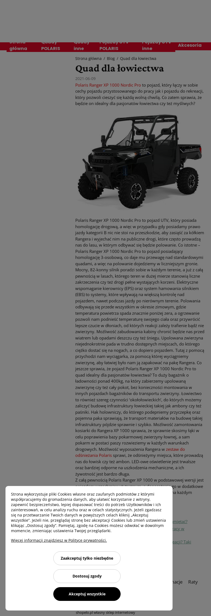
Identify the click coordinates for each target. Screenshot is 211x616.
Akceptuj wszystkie (87, 593)
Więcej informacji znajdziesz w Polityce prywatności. (59, 540)
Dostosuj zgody (87, 576)
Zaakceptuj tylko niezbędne (87, 558)
